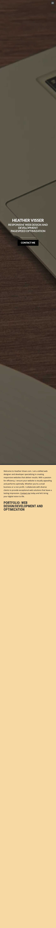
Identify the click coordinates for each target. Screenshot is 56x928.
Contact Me (28, 242)
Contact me (25, 493)
